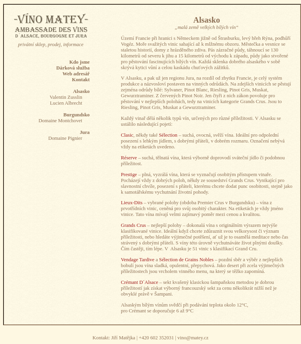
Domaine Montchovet (60, 120)
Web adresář (76, 74)
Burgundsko (76, 115)
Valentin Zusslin (66, 97)
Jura (85, 132)
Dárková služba (73, 68)
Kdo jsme (79, 62)
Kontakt (81, 79)
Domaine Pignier (65, 138)
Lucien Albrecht (66, 103)
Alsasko (81, 91)
